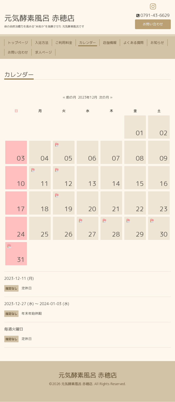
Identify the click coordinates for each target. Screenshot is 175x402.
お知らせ (157, 43)
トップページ (18, 43)
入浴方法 (41, 43)
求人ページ (43, 52)
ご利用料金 (63, 43)
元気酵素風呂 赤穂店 (39, 18)
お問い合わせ (153, 24)
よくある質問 (133, 43)
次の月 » (105, 97)
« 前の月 (69, 97)
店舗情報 (109, 43)
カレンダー (87, 43)
